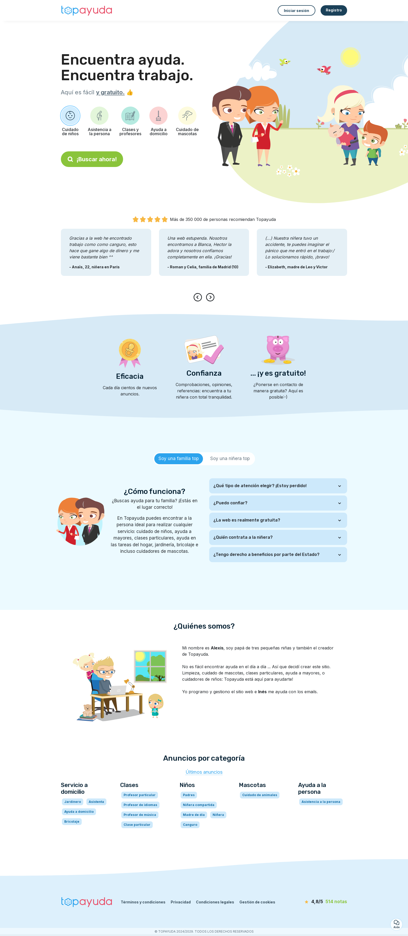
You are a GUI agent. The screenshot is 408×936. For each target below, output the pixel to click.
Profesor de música (140, 815)
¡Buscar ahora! (92, 159)
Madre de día (194, 815)
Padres (189, 795)
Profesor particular (140, 795)
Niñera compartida (198, 805)
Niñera (218, 815)
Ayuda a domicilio (79, 812)
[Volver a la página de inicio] (87, 10)
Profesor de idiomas (140, 805)
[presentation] (199, 297)
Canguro (190, 825)
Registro (334, 10)
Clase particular (137, 825)
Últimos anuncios (204, 772)
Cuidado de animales (259, 795)
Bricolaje (71, 821)
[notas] (317, 901)
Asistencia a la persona (321, 802)
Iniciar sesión (296, 10)
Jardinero (72, 802)
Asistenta (96, 802)
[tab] (178, 458)
